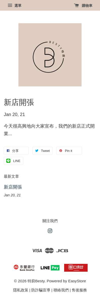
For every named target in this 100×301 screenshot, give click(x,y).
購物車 (83, 5)
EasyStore (77, 281)
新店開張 (13, 187)
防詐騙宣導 (40, 290)
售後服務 (79, 290)
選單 (14, 5)
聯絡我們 (61, 290)
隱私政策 (20, 290)
